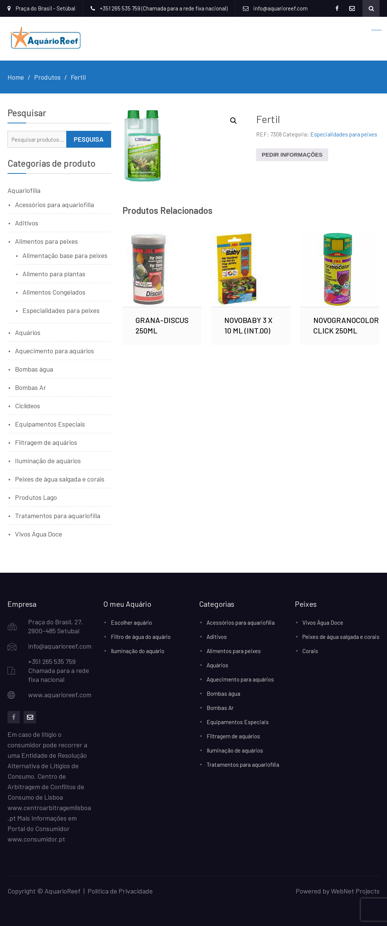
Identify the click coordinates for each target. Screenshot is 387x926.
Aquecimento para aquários (54, 351)
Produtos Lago (36, 497)
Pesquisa (89, 139)
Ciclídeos (27, 406)
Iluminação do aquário (137, 650)
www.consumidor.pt (36, 839)
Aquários (27, 332)
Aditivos (26, 223)
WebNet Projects (355, 891)
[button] (233, 120)
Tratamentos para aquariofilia (57, 515)
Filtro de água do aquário (141, 636)
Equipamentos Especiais (50, 424)
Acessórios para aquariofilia (54, 204)
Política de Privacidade (120, 891)
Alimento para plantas (53, 274)
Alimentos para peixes (46, 241)
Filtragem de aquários (46, 442)
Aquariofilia (23, 190)
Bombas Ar (30, 387)
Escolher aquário (131, 622)
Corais (310, 650)
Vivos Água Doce (38, 534)
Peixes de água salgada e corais (59, 479)
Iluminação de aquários (48, 460)
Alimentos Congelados (53, 292)
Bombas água (34, 369)
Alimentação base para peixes (64, 255)
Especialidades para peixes (343, 134)
